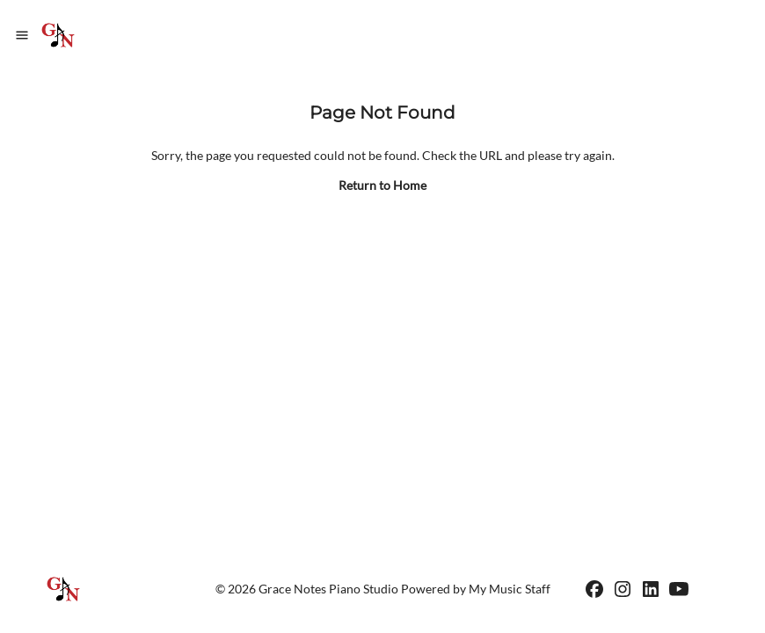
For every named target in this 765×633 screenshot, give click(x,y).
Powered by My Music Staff (475, 588)
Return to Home (382, 185)
